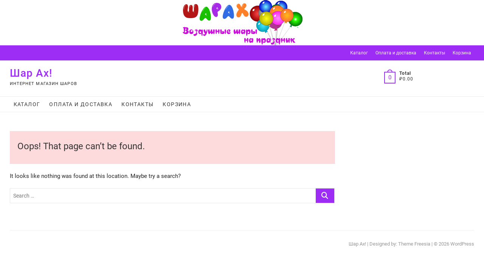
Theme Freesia (414, 244)
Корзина (462, 53)
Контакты (434, 53)
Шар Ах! (31, 73)
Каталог (359, 53)
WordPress (462, 244)
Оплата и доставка (395, 53)
